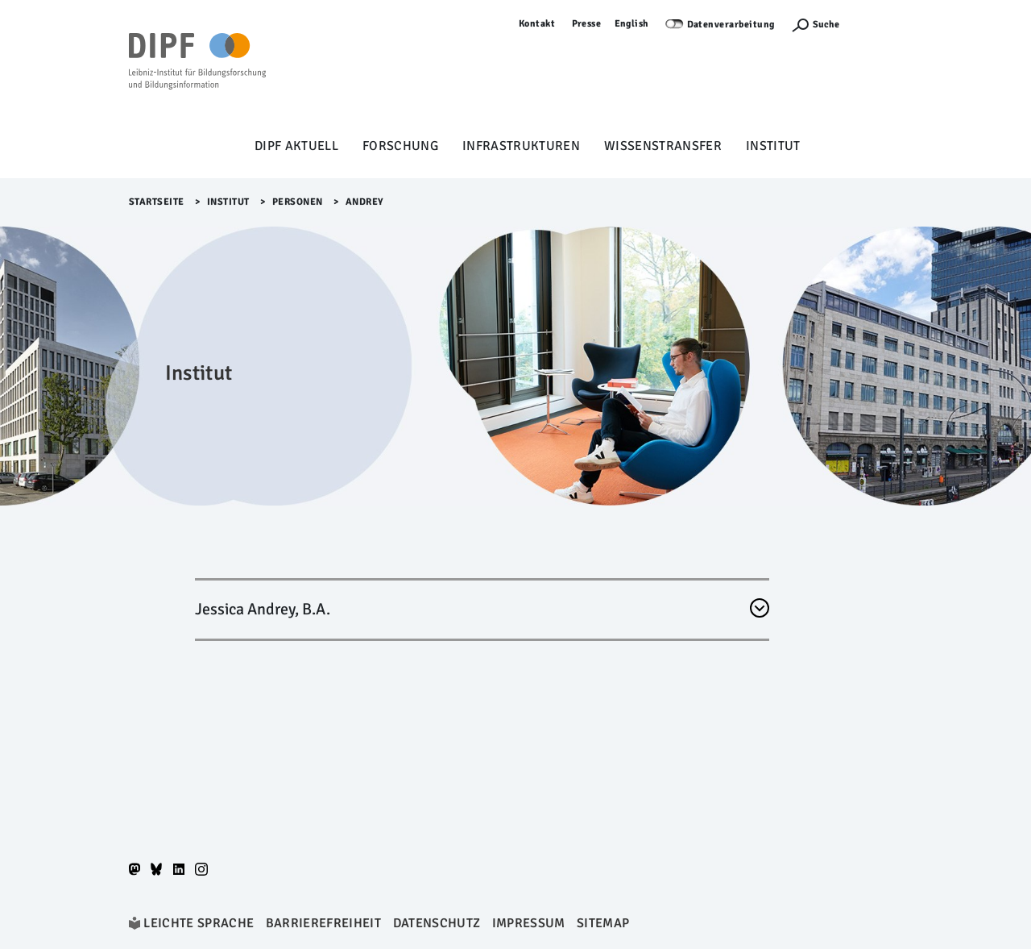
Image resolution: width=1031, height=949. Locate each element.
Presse (587, 24)
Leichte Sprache (198, 923)
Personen (297, 202)
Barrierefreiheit (323, 923)
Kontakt (537, 24)
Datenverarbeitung (731, 25)
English (632, 24)
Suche (826, 25)
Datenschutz (437, 923)
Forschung (400, 146)
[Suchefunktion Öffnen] (815, 24)
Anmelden (878, 24)
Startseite (156, 202)
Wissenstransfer (663, 146)
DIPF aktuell (296, 146)
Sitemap (603, 923)
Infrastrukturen (521, 146)
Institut (773, 146)
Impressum (528, 923)
